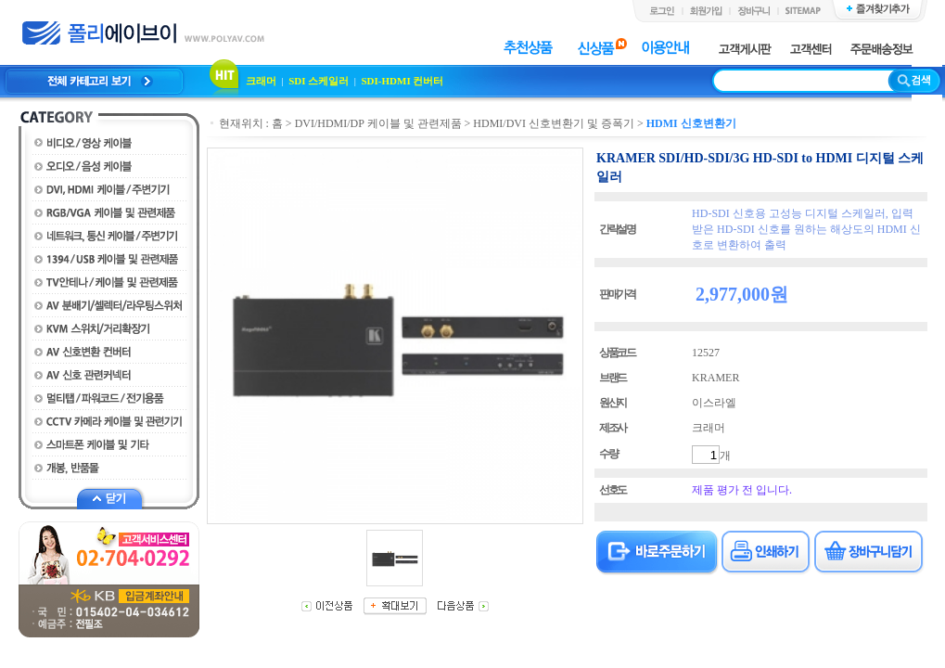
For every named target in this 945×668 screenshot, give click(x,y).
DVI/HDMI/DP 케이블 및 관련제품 (378, 123)
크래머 (261, 80)
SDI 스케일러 (318, 80)
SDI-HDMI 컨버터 (403, 80)
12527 (706, 352)
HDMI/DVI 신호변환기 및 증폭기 (553, 123)
